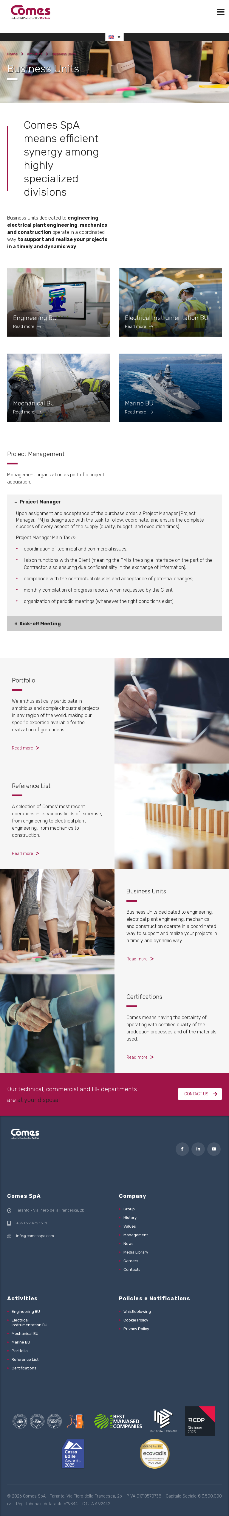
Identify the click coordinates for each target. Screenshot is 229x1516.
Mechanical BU (25, 1333)
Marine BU (21, 1342)
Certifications (144, 996)
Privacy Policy (136, 1329)
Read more (22, 748)
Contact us (200, 1094)
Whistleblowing (137, 1311)
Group (129, 1209)
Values (129, 1226)
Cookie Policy (135, 1320)
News (128, 1243)
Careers (130, 1261)
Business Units (146, 891)
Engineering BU (26, 1311)
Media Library (135, 1252)
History (130, 1217)
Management (135, 1235)
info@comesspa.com (35, 1236)
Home (12, 54)
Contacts (131, 1269)
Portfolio (23, 680)
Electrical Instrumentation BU (29, 1322)
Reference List (31, 785)
